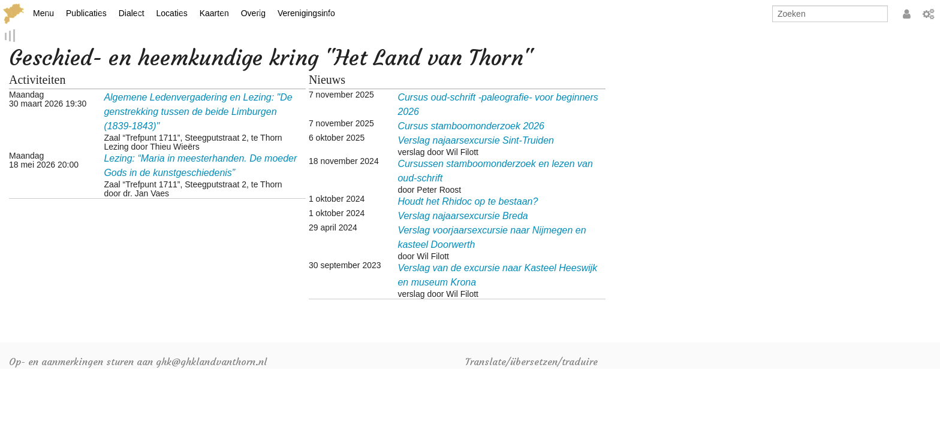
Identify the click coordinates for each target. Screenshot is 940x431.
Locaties (172, 13)
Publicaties (86, 13)
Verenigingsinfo (306, 13)
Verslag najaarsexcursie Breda (462, 216)
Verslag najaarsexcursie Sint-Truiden (475, 141)
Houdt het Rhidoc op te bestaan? (467, 202)
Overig (253, 13)
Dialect (131, 13)
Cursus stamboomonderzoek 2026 (470, 127)
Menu (43, 13)
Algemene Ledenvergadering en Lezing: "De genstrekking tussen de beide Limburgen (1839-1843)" (198, 112)
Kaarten (214, 13)
